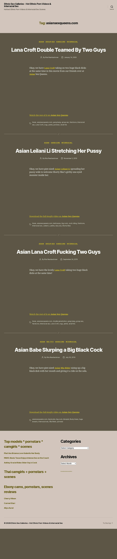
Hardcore (61, 42)
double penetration (60, 344)
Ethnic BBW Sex (70, 501)
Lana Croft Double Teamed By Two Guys (58, 53)
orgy (46, 132)
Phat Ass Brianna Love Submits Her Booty (22, 483)
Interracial (73, 42)
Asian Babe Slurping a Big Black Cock (58, 376)
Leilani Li (46, 241)
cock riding (73, 239)
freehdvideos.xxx (67, 501)
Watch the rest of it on (50, 123)
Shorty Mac (67, 241)
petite (50, 132)
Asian (40, 42)
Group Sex (50, 42)
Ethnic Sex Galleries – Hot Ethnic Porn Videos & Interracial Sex (37, 553)
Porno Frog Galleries (63, 501)
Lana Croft (39, 132)
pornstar (57, 132)
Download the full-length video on (56, 231)
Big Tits (49, 365)
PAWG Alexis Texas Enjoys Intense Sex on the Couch (26, 488)
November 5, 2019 (70, 174)
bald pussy (57, 239)
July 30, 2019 (70, 388)
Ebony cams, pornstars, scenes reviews (25, 519)
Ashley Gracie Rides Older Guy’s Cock (20, 493)
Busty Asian (75, 449)
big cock (65, 239)
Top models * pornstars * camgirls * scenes (26, 474)
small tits (64, 132)
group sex (65, 130)
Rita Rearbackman (51, 65)
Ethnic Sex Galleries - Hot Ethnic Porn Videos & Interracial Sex (29, 5)
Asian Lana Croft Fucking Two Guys (58, 270)
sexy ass (59, 241)
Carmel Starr (9, 533)
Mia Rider (53, 452)
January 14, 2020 (70, 65)
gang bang (57, 130)
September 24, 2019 (70, 282)
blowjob (67, 449)
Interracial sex (37, 241)
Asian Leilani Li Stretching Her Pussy (58, 162)
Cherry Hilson (10, 529)
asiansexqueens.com (45, 130)
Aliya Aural (8, 538)
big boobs (52, 449)
